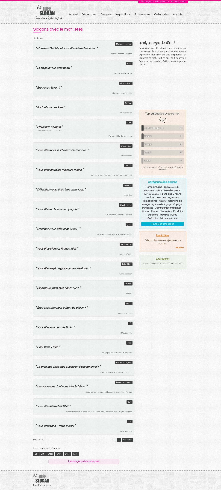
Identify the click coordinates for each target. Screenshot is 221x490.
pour (59, 307)
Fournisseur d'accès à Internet (119, 215)
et (61, 48)
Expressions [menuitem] (142, 14)
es (36, 454)
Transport (128, 353)
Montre (145, 211)
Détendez (43, 189)
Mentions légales (42, 485)
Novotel (128, 284)
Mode (117, 73)
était (59, 454)
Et (38, 67)
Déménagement (168, 218)
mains (78, 169)
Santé (129, 313)
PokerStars (126, 264)
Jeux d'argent (126, 274)
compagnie (69, 209)
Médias (122, 254)
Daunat (128, 103)
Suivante (127, 439)
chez (85, 48)
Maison (129, 54)
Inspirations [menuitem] (122, 14)
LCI (130, 323)
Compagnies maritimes (168, 208)
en (42, 67)
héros (81, 386)
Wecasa (127, 185)
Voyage (129, 392)
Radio (129, 254)
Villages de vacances (114, 392)
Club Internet (125, 205)
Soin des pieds (172, 190)
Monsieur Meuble (123, 44)
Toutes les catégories (162, 224)
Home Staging (154, 187)
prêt (53, 307)
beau (66, 67)
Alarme (95, 175)
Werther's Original (123, 363)
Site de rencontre (124, 136)
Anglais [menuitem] (177, 14)
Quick (129, 225)
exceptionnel (89, 366)
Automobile (127, 156)
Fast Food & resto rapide (108, 234)
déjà (53, 268)
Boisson (116, 93)
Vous (40, 150)
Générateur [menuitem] (89, 14)
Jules (129, 64)
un (57, 268)
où (48, 107)
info (69, 327)
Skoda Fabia (126, 146)
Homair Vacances (123, 382)
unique (54, 150)
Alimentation (126, 113)
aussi (69, 425)
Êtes (40, 87)
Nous (61, 425)
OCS (129, 422)
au (51, 327)
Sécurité (128, 175)
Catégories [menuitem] (161, 14)
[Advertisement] (162, 87)
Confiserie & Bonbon (123, 372)
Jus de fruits (127, 93)
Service (128, 195)
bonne (58, 209)
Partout (42, 107)
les (59, 169)
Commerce (87, 412)
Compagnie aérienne (112, 353)
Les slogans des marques (83, 461)
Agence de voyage (94, 392)
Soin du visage (151, 194)
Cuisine (97, 412)
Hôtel (129, 294)
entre (53, 169)
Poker (84, 268)
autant (67, 307)
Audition (180, 248)
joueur (72, 268)
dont (58, 386)
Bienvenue (43, 288)
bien (79, 48)
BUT (129, 402)
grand (64, 268)
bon (46, 229)
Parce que (45, 366)
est (67, 150)
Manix (128, 304)
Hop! (129, 343)
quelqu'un (71, 366)
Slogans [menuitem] (106, 14)
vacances (48, 386)
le (76, 386)
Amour (112, 136)
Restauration (126, 234)
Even (129, 123)
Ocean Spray (125, 83)
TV (131, 333)
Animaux (164, 215)
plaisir (79, 307)
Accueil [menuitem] (73, 14)
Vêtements (127, 73)
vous (66, 48)
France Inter (126, 244)
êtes (72, 48)
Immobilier (147, 208)
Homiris (128, 166)
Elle (62, 150)
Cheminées (165, 211)
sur (58, 248)
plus (47, 67)
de (78, 268)
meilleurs (67, 169)
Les (39, 386)
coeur (57, 327)
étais (50, 454)
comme (75, 150)
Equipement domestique (112, 175)
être (75, 454)
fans (53, 425)
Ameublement (117, 54)
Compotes (161, 197)
